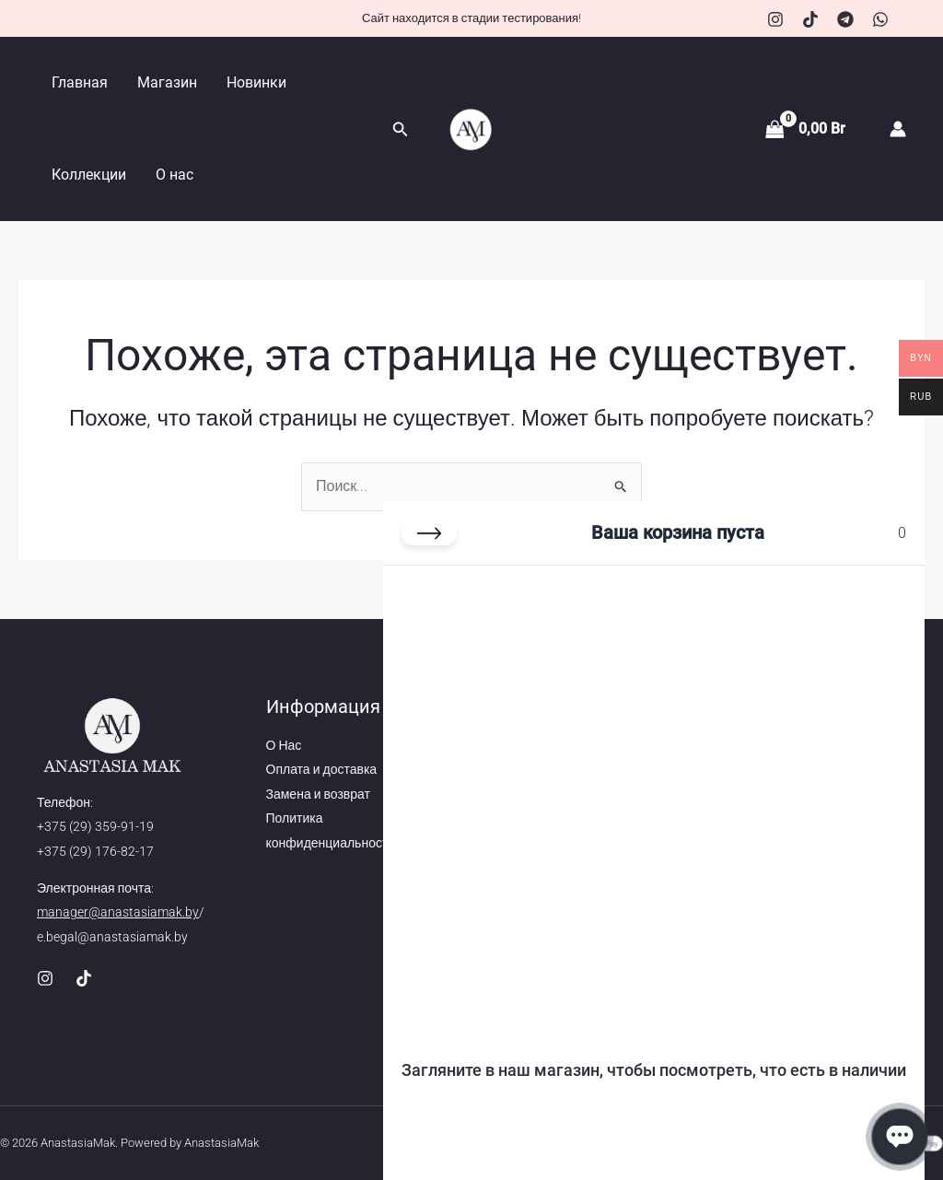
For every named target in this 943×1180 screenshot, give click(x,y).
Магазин (167, 82)
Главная (80, 82)
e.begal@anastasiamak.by (112, 936)
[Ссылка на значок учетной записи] (898, 129)
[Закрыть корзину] (429, 533)
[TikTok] (810, 19)
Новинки (256, 82)
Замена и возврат (318, 794)
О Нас (284, 745)
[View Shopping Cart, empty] (806, 129)
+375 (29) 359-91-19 (95, 826)
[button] (400, 129)
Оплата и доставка (322, 769)
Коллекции (89, 174)
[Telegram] (845, 19)
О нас (174, 174)
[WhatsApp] (880, 19)
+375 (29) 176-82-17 (95, 851)
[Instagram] (775, 19)
